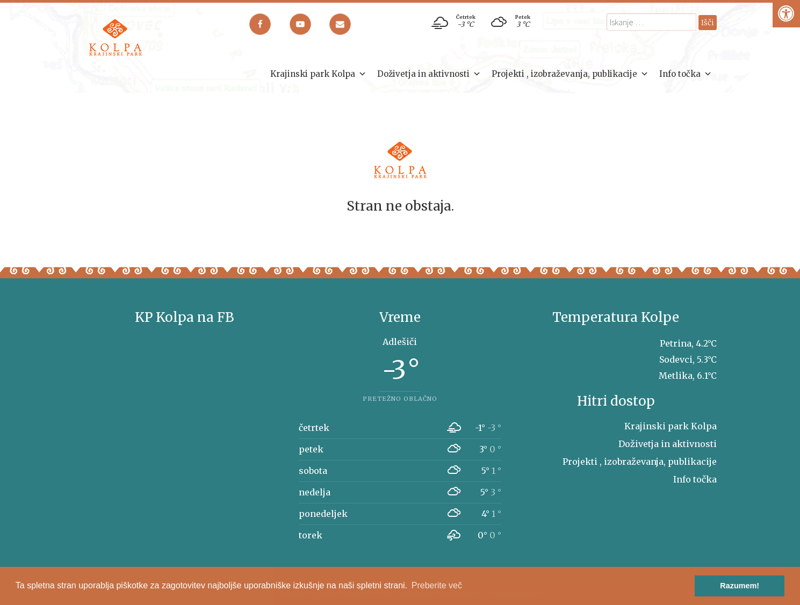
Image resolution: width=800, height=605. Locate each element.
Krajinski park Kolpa (318, 74)
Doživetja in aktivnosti (429, 74)
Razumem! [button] (739, 585)
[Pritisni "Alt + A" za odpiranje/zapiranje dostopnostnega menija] (786, 13)
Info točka (685, 74)
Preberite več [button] (437, 585)
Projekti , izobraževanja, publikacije (570, 74)
